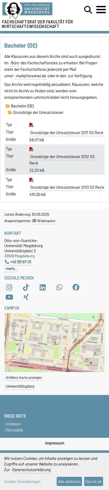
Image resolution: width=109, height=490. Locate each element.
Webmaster (44, 221)
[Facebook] (76, 287)
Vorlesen (13, 424)
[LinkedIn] (42, 287)
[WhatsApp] (59, 287)
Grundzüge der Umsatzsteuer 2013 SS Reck (67, 187)
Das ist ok (93, 481)
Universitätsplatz (20, 386)
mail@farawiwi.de (31, 76)
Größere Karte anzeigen (24, 377)
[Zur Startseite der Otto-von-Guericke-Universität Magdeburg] (33, 11)
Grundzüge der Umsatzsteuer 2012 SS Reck (62, 159)
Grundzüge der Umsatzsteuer (35, 112)
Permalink (14, 430)
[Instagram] (9, 287)
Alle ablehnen (69, 481)
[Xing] (26, 297)
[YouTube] (9, 297)
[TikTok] (26, 287)
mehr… (11, 268)
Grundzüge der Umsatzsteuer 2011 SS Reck (67, 133)
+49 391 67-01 (18, 261)
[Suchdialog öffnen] (88, 10)
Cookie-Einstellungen (22, 481)
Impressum (54, 443)
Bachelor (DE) (20, 106)
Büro (15, 63)
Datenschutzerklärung (31, 469)
